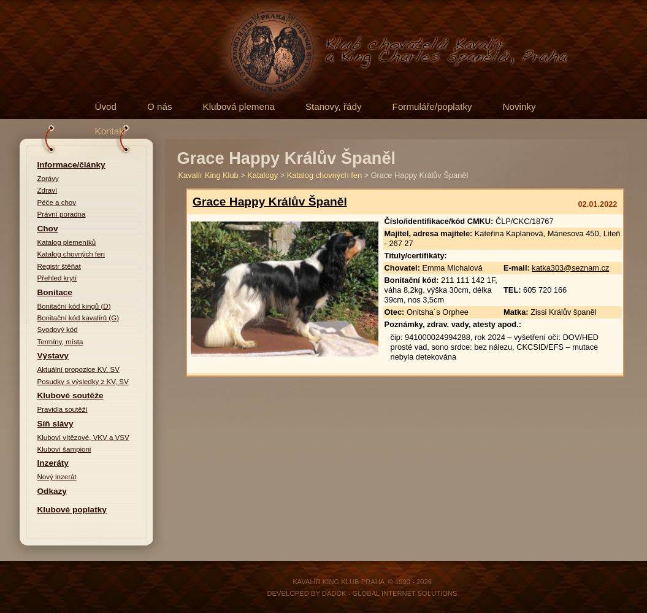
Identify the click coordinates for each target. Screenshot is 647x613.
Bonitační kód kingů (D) (74, 306)
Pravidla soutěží (62, 409)
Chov (47, 228)
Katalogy (262, 175)
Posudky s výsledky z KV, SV (83, 381)
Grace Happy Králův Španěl (270, 201)
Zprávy (48, 178)
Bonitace (54, 292)
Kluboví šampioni (64, 449)
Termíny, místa (60, 341)
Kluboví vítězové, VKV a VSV (83, 437)
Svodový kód (57, 329)
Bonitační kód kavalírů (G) (78, 318)
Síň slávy (55, 423)
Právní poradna (61, 214)
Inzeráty (53, 463)
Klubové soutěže (70, 395)
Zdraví (47, 190)
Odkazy (52, 491)
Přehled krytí (57, 278)
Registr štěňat (59, 266)
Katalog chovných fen (71, 254)
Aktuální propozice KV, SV (78, 369)
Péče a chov (57, 202)
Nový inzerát (57, 476)
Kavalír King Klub (208, 175)
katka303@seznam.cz (570, 267)
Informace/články (71, 164)
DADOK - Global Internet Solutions (389, 593)
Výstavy (53, 355)
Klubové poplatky (72, 509)
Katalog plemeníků (66, 242)
